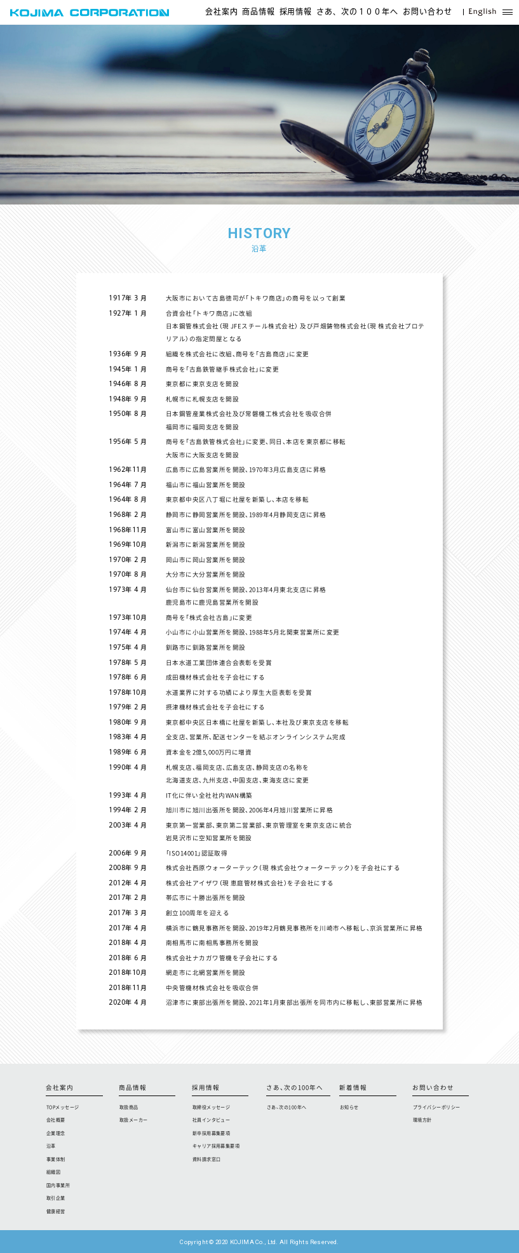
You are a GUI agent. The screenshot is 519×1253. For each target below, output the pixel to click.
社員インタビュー (211, 1119)
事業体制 (55, 1159)
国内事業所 (58, 1185)
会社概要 (55, 1119)
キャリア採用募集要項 (216, 1145)
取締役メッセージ (211, 1107)
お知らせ (349, 1107)
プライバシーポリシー (437, 1107)
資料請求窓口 (206, 1159)
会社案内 (221, 12)
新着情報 (353, 1088)
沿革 (51, 1145)
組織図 (53, 1172)
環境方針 (422, 1119)
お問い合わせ (427, 12)
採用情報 (296, 12)
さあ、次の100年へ (294, 1088)
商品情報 (258, 12)
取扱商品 (128, 1107)
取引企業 (55, 1198)
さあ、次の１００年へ (357, 12)
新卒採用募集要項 (211, 1133)
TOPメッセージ (62, 1107)
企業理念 (55, 1133)
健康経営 (55, 1211)
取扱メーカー (133, 1119)
